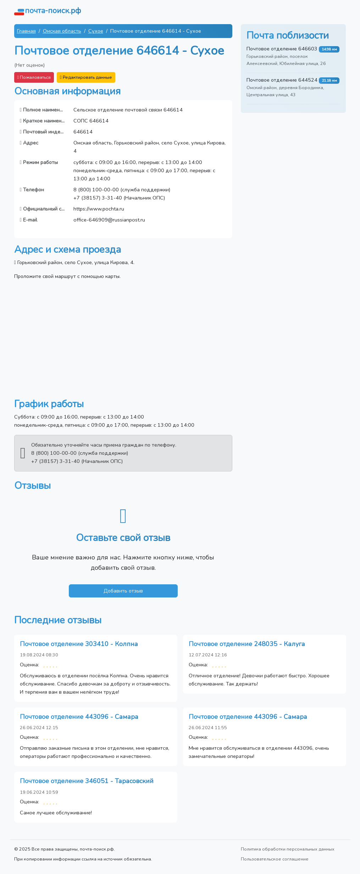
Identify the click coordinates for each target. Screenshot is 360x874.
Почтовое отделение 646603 (282, 48)
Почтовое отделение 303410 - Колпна (79, 644)
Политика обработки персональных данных (287, 849)
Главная (26, 30)
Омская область (62, 30)
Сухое (95, 30)
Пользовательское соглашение (275, 859)
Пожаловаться (34, 77)
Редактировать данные (86, 77)
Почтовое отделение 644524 (282, 79)
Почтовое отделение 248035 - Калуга (247, 644)
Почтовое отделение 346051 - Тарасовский (87, 781)
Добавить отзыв (123, 590)
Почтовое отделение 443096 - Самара (79, 716)
